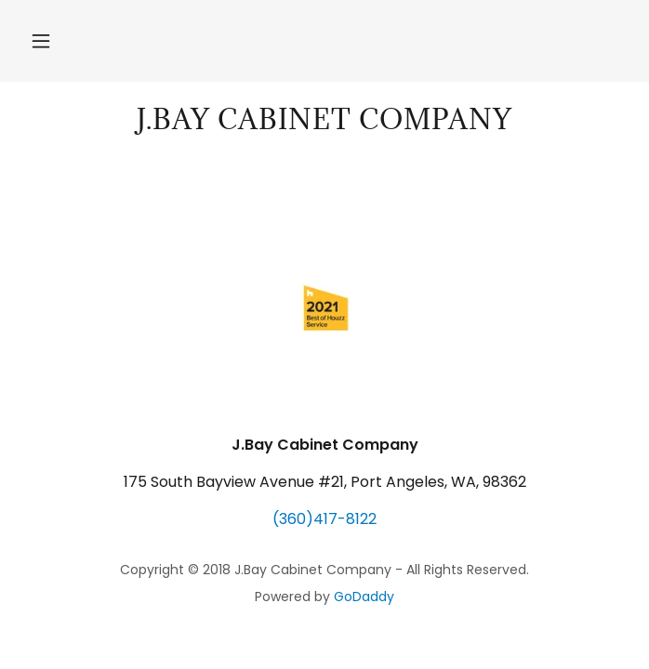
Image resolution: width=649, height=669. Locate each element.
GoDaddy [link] (364, 596)
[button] (41, 40)
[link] (324, 120)
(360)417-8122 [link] (324, 519)
